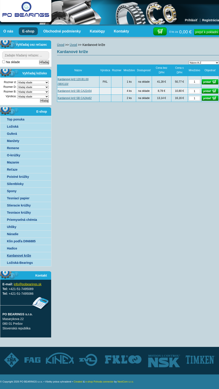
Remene (13, 148)
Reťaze (12, 169)
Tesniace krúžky (19, 212)
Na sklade (11, 62)
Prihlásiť (191, 20)
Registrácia (210, 20)
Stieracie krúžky (19, 205)
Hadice (12, 248)
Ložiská (12, 126)
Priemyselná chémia (22, 219)
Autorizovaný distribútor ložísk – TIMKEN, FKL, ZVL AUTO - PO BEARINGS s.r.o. (25, 11)
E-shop (28, 31)
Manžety (13, 141)
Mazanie (13, 162)
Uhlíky (11, 227)
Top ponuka (15, 119)
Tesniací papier (18, 198)
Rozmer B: (10, 91)
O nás (8, 31)
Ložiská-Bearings (20, 262)
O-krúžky (13, 155)
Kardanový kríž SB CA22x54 (75, 90)
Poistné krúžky (18, 176)
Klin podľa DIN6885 (21, 241)
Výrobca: (11, 96)
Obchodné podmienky (62, 31)
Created (78, 381)
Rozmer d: (10, 82)
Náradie (12, 234)
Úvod (60, 45)
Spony (12, 191)
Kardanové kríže (19, 255)
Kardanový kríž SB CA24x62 (75, 98)
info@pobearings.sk (28, 284)
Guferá (12, 133)
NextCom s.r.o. (126, 381)
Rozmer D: (10, 86)
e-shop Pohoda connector (99, 381)
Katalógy (97, 31)
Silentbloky (15, 184)
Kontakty (121, 31)
